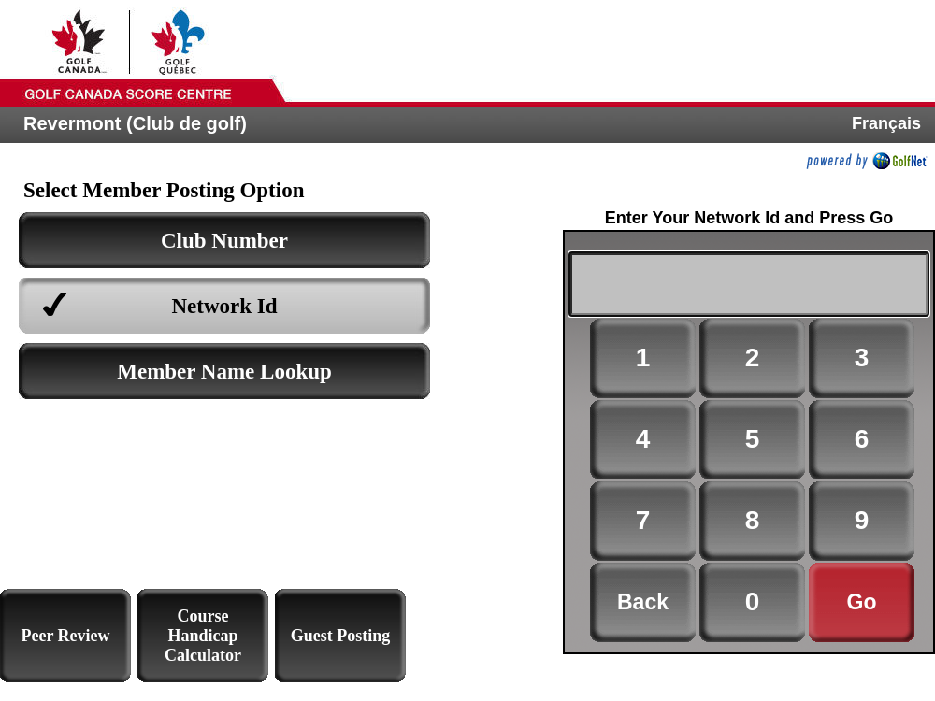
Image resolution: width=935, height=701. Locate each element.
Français (886, 123)
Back (643, 602)
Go (862, 602)
